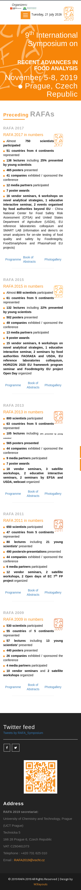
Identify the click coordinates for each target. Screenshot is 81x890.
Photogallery (52, 259)
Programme (13, 259)
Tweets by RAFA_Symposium (23, 733)
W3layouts (41, 884)
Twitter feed (19, 727)
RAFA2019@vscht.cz (29, 860)
